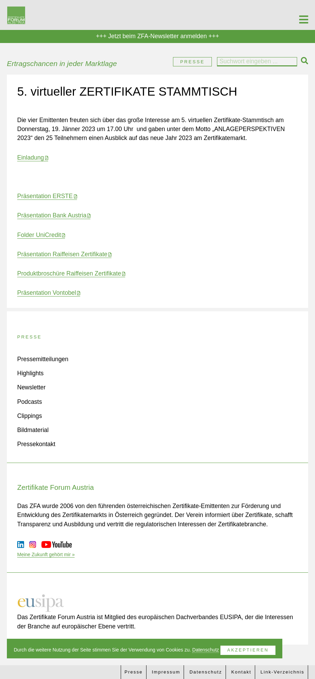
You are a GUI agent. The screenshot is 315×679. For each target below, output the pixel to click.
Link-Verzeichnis (282, 672)
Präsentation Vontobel (46, 292)
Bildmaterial (32, 430)
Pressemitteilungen (42, 359)
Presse (192, 61)
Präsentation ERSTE (45, 196)
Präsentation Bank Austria (51, 215)
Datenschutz (205, 672)
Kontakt (241, 672)
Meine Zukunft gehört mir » (46, 554)
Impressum (166, 672)
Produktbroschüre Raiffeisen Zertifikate (69, 273)
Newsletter (31, 387)
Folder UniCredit (39, 234)
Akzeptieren (248, 650)
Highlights (30, 373)
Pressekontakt (36, 444)
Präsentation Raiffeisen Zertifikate (62, 254)
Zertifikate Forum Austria (55, 487)
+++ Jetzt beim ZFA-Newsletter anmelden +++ (157, 36)
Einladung (30, 157)
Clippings (29, 415)
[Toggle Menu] (303, 15)
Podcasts (29, 401)
